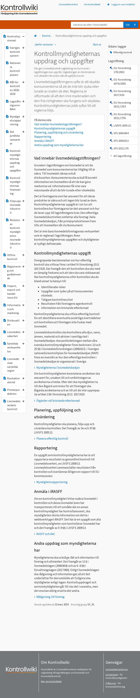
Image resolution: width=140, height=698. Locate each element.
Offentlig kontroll (120, 52)
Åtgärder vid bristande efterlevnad (58, 401)
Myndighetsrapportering (15, 120)
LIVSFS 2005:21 (120, 125)
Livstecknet (112, 674)
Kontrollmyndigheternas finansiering (13, 185)
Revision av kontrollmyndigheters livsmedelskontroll (15, 233)
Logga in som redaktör (121, 4)
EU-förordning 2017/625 (120, 93)
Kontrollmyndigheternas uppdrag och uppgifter (13, 160)
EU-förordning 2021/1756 (120, 116)
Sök (128, 24)
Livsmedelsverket (68, 4)
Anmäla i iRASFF (44, 141)
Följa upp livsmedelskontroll (15, 206)
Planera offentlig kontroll (52, 438)
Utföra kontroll (13, 257)
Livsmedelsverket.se (117, 669)
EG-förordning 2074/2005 (120, 81)
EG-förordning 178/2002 (120, 70)
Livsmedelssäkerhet (13, 334)
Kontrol (47, 35)
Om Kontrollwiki (92, 4)
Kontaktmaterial (13, 380)
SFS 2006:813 (119, 140)
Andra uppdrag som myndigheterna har (58, 145)
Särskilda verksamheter (13, 347)
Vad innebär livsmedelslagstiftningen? (58, 124)
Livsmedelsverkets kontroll (13, 405)
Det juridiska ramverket (15, 137)
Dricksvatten (13, 322)
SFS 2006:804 (119, 133)
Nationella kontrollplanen (13, 68)
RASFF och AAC (45, 534)
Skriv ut (97, 44)
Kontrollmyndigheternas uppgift (54, 128)
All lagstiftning (120, 156)
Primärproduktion (13, 391)
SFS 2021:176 (119, 148)
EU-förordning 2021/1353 (120, 104)
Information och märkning (13, 309)
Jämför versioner (45, 44)
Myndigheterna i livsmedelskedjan (58, 368)
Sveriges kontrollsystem (15, 51)
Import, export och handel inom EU (13, 291)
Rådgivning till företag (50, 597)
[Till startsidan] (36, 35)
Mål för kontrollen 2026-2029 (15, 88)
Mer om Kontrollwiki (51, 681)
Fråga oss (111, 683)
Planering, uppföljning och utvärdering (58, 132)
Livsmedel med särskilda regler (13, 364)
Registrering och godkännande (13, 272)
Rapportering (42, 137)
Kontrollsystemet (13, 38)
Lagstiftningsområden (15, 105)
